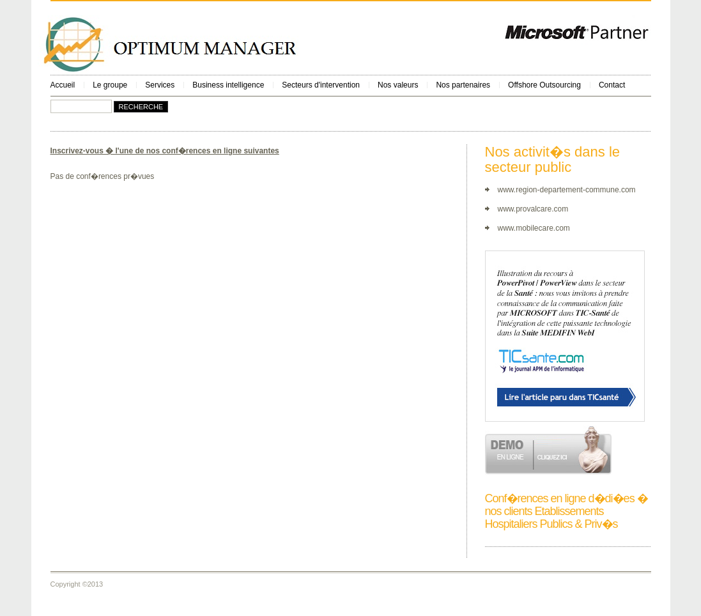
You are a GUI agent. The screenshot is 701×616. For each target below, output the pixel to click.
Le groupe (110, 85)
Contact (612, 85)
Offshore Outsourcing (544, 85)
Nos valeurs (398, 85)
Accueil (62, 85)
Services (159, 85)
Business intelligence (228, 85)
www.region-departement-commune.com (567, 189)
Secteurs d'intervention (321, 85)
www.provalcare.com (533, 208)
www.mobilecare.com (534, 228)
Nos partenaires (463, 85)
